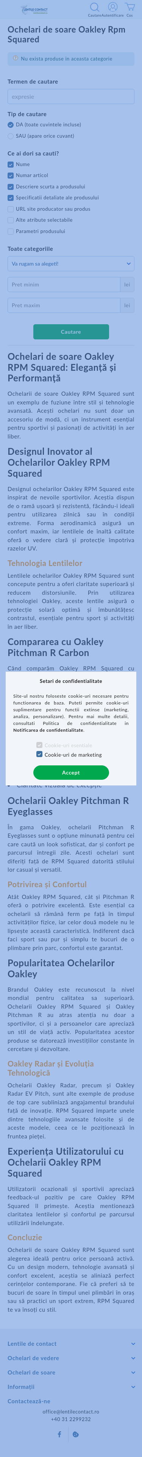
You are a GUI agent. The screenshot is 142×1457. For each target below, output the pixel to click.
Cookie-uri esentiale (68, 745)
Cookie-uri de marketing (73, 755)
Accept (71, 772)
